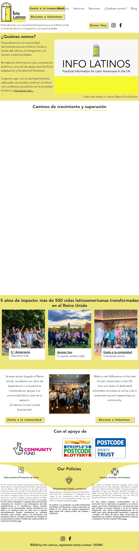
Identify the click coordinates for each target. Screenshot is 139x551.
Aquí (51, 511)
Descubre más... (23, 90)
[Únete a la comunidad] (24, 420)
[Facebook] (120, 25)
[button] (79, 8)
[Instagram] (113, 25)
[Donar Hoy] (98, 25)
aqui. (125, 519)
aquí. (19, 521)
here (44, 500)
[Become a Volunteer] (47, 17)
